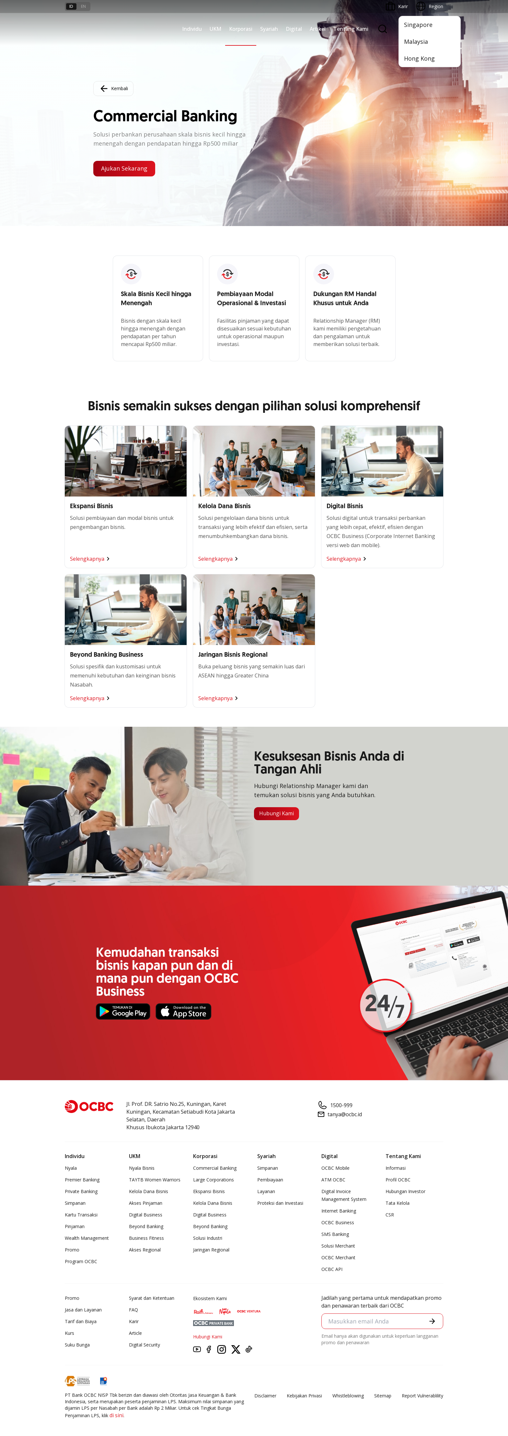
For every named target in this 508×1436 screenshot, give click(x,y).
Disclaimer (265, 1396)
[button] (432, 1321)
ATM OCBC (333, 1180)
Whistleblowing (348, 1396)
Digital (294, 28)
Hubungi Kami (276, 813)
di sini (116, 1415)
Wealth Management (87, 1238)
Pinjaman (75, 1226)
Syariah (269, 28)
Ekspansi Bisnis (209, 1191)
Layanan (266, 1191)
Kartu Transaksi (81, 1215)
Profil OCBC (398, 1180)
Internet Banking (338, 1211)
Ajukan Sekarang (124, 169)
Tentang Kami (350, 28)
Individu (192, 28)
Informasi (396, 1168)
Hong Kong (419, 58)
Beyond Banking (146, 1226)
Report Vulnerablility (422, 1396)
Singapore (418, 25)
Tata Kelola (398, 1203)
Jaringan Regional (211, 1250)
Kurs (69, 1333)
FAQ (133, 1310)
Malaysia (416, 41)
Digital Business (145, 1215)
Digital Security (144, 1345)
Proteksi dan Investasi (280, 1203)
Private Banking (81, 1191)
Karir (134, 1321)
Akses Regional (145, 1250)
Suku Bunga (77, 1345)
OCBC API (331, 1269)
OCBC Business (337, 1222)
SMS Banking (335, 1234)
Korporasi (240, 28)
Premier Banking (82, 1180)
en (83, 6)
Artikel (318, 28)
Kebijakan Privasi (304, 1396)
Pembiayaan (270, 1180)
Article (135, 1333)
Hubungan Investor (405, 1191)
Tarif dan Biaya (81, 1321)
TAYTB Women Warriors (154, 1180)
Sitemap (382, 1396)
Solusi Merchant (338, 1246)
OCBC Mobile (335, 1168)
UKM (215, 28)
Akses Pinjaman (145, 1203)
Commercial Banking (215, 1168)
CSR (390, 1215)
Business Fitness (146, 1238)
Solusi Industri (207, 1238)
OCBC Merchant (338, 1257)
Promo (72, 1250)
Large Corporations (213, 1180)
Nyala (71, 1168)
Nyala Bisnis (142, 1168)
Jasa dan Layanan (83, 1310)
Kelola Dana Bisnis (148, 1191)
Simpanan (75, 1203)
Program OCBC (81, 1261)
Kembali (113, 88)
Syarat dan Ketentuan (151, 1298)
